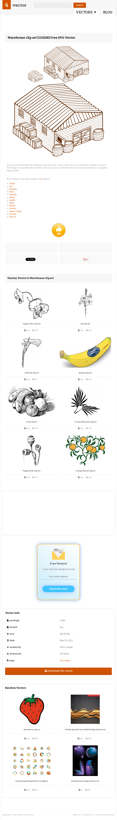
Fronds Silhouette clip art (85, 422)
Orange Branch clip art (85, 471)
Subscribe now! (58, 589)
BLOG (108, 12)
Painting (12, 194)
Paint (11, 192)
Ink (10, 186)
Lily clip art (85, 324)
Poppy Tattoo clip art (32, 324)
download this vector (58, 670)
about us (77, 815)
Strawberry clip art (32, 730)
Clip (61, 660)
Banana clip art (85, 373)
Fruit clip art (31, 422)
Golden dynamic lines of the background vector (85, 730)
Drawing (13, 189)
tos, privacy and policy (105, 815)
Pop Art (12, 217)
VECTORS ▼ (86, 12)
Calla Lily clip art (31, 373)
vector (19, 5)
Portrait (12, 214)
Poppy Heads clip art (31, 471)
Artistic (12, 183)
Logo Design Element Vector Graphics (32, 781)
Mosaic (12, 206)
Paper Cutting (15, 211)
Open (11, 203)
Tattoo (12, 197)
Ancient (12, 208)
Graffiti (12, 200)
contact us (87, 815)
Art (40, 179)
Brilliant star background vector (85, 781)
